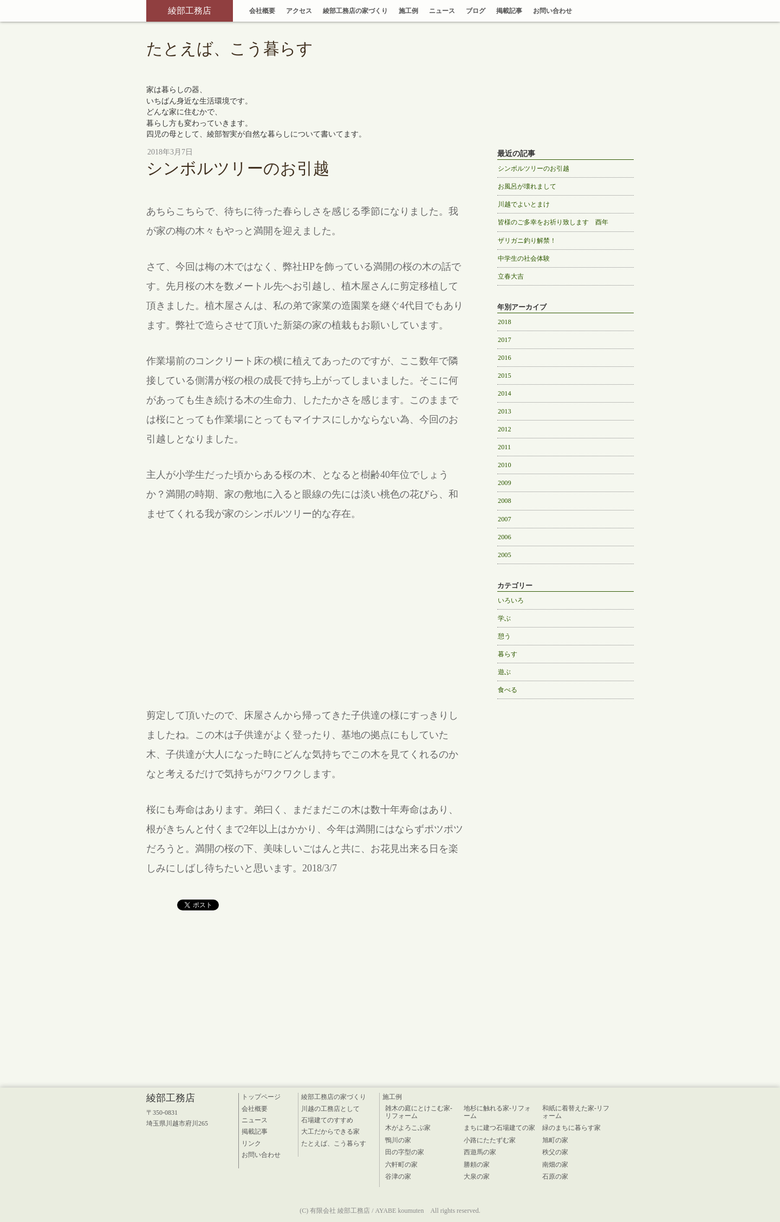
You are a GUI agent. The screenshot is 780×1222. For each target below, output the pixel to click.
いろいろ (511, 600)
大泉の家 (477, 1176)
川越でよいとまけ (524, 204)
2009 (504, 483)
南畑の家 (555, 1164)
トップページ (261, 1097)
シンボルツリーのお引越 (533, 168)
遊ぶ (504, 672)
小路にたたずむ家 (490, 1140)
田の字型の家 (404, 1152)
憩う (504, 636)
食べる (507, 690)
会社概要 (262, 11)
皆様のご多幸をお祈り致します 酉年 (553, 222)
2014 (504, 393)
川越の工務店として (330, 1109)
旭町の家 (555, 1140)
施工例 (408, 11)
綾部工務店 (189, 10)
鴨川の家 (398, 1140)
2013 (504, 411)
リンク (251, 1143)
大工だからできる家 (330, 1131)
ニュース (442, 11)
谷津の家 (398, 1176)
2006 (504, 537)
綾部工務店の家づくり (355, 11)
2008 (504, 501)
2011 (504, 447)
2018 (504, 322)
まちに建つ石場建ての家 (499, 1128)
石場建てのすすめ (327, 1120)
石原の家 (555, 1176)
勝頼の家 (477, 1164)
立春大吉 (511, 276)
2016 (504, 357)
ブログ (475, 11)
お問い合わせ (552, 11)
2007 (504, 519)
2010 (504, 465)
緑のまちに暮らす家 (571, 1128)
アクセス (299, 11)
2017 (504, 340)
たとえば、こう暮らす (333, 1143)
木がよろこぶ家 (408, 1128)
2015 (504, 375)
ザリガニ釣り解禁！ (527, 240)
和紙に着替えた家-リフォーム (575, 1112)
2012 (504, 429)
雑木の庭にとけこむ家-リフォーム (418, 1112)
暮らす (507, 654)
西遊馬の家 (480, 1152)
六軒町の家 (401, 1164)
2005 (504, 555)
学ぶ (504, 618)
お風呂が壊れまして (527, 186)
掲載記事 (509, 11)
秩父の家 (555, 1152)
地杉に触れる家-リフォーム (497, 1112)
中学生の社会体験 (524, 258)
